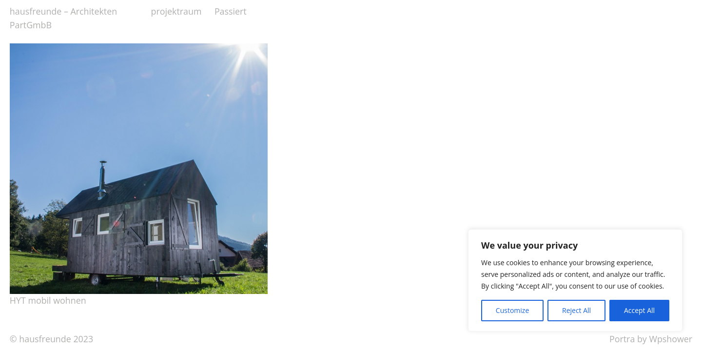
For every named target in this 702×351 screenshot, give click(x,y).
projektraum (176, 11)
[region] (575, 280)
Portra (622, 339)
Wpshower (670, 339)
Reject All (576, 310)
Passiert (230, 11)
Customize (512, 310)
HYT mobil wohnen (48, 300)
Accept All (639, 310)
